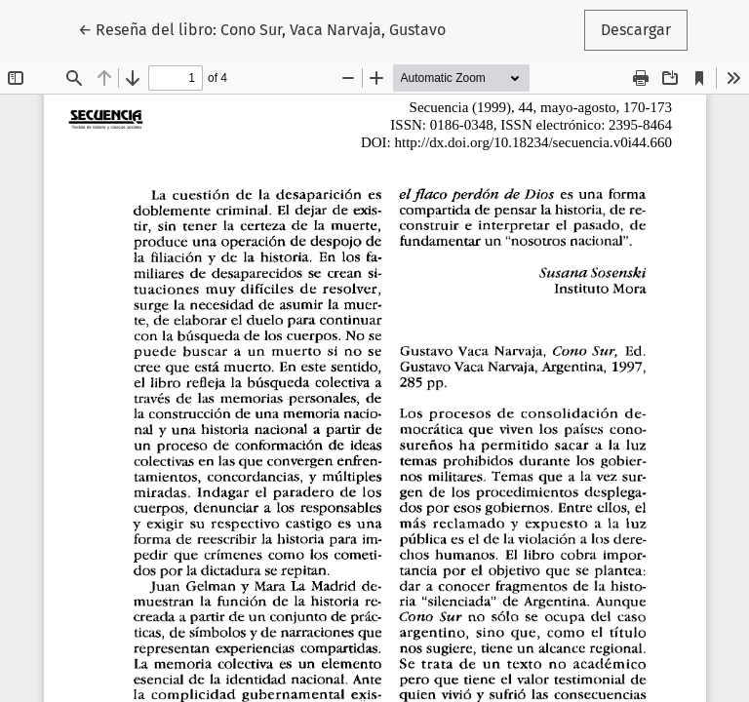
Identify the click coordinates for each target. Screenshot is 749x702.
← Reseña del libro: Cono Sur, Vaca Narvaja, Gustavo (262, 28)
